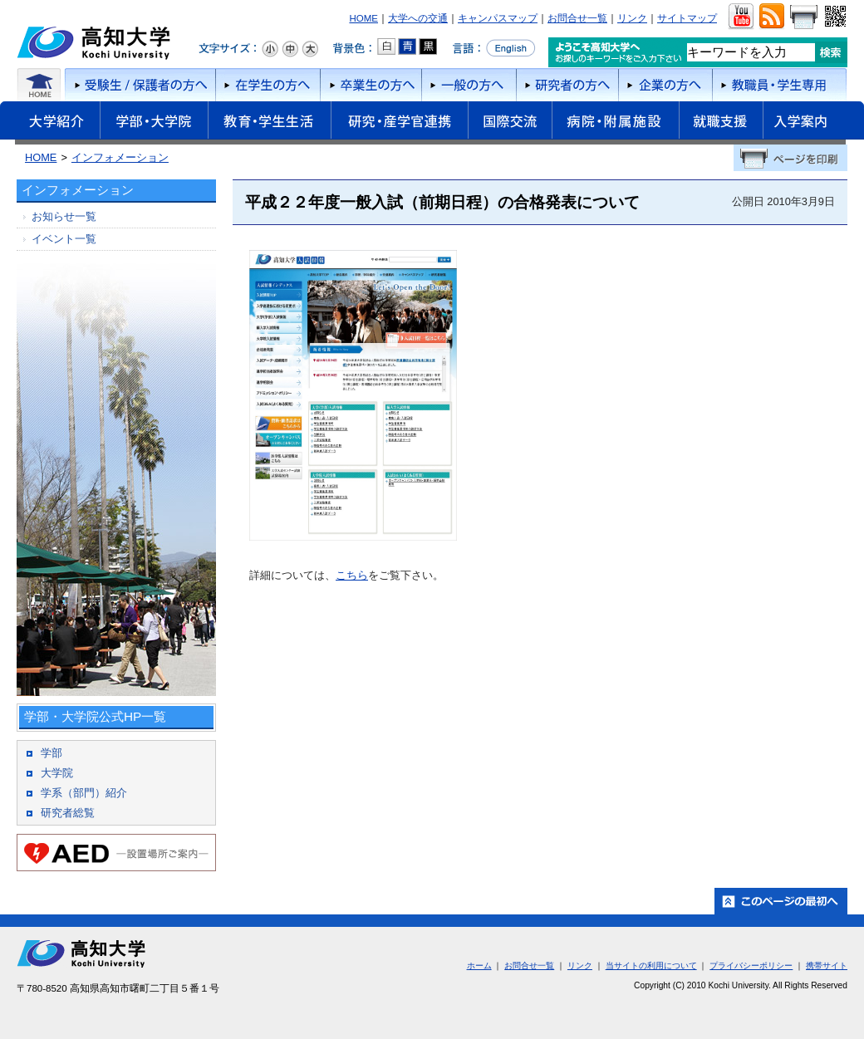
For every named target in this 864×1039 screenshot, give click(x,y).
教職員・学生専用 (779, 84)
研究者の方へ (567, 84)
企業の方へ (665, 84)
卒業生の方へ (370, 84)
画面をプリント (803, 16)
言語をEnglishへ (494, 48)
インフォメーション (120, 157)
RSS (771, 16)
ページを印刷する (790, 158)
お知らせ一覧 (64, 216)
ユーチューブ (740, 16)
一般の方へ (468, 84)
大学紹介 (50, 123)
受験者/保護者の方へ (138, 84)
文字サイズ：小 (270, 49)
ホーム (39, 84)
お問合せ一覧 (577, 18)
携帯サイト (826, 965)
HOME (363, 18)
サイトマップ (687, 18)
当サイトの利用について (651, 965)
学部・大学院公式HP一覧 (95, 716)
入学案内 (813, 123)
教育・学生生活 (269, 123)
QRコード (833, 16)
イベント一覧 (64, 239)
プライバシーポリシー (751, 965)
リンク (632, 18)
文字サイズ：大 (310, 49)
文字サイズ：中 (290, 49)
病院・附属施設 (615, 123)
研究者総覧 (68, 812)
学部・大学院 (154, 123)
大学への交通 (418, 18)
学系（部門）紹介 (84, 793)
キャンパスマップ (498, 18)
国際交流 (510, 120)
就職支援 (721, 123)
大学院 (57, 773)
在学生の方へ (267, 84)
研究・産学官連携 (399, 123)
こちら (352, 575)
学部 (51, 753)
